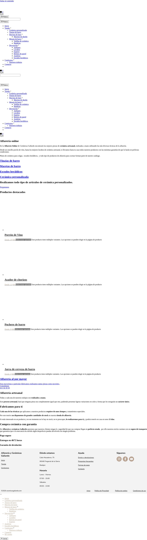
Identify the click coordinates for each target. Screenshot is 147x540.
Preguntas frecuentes (85, 461)
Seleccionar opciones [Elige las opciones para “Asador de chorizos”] (23, 284)
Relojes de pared (20, 54)
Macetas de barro (11, 505)
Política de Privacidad (102, 491)
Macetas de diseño (20, 37)
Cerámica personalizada (18, 30)
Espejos (17, 52)
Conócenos (10, 60)
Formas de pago (84, 465)
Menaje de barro (16, 39)
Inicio (7, 26)
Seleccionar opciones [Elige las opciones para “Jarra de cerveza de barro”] (22, 374)
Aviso (88, 491)
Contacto (8, 64)
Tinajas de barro (15, 32)
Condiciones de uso (139, 491)
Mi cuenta (8, 534)
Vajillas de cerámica (21, 41)
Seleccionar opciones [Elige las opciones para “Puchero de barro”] (22, 329)
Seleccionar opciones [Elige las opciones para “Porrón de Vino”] (23, 240)
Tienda (8, 28)
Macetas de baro (16, 35)
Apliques (17, 48)
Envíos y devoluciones (86, 457)
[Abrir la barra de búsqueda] (2, 14)
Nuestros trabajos (15, 62)
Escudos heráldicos (21, 58)
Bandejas (17, 43)
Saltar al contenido (7, 1)
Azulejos (17, 56)
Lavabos (17, 50)
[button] (1, 495)
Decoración (14, 45)
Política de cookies (121, 491)
